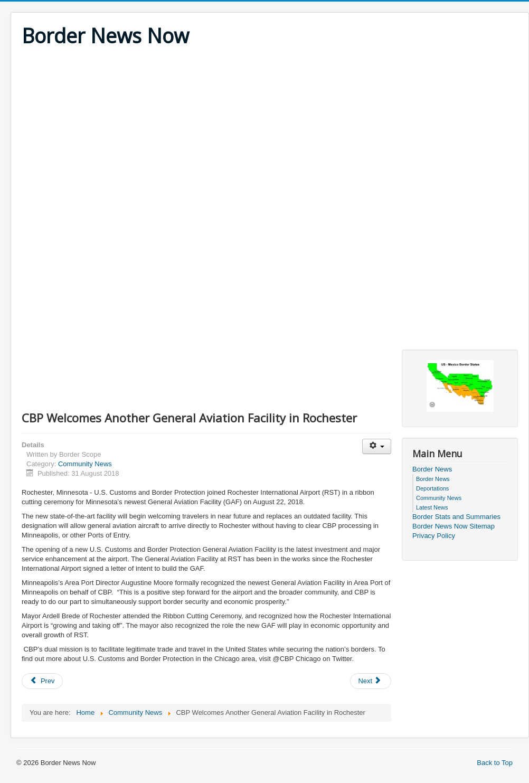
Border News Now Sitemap (453, 526)
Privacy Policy (433, 536)
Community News (85, 464)
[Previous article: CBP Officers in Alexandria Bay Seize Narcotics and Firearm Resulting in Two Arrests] (42, 681)
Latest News (432, 507)
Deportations (432, 488)
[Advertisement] (270, 128)
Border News (432, 469)
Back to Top (495, 763)
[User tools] (376, 446)
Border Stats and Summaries (456, 517)
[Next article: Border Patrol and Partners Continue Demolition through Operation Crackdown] (370, 681)
